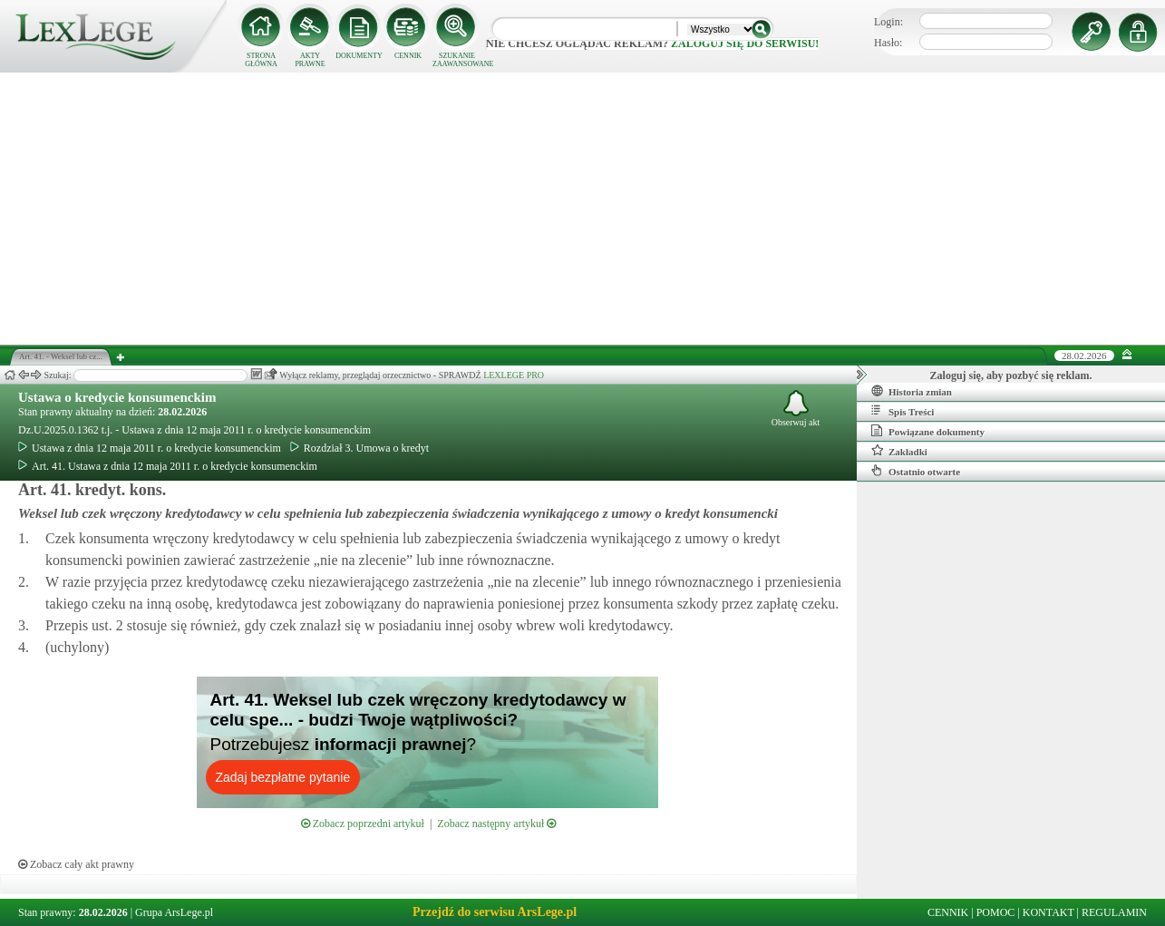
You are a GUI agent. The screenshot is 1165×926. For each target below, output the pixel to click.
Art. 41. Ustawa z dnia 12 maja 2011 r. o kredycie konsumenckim (167, 466)
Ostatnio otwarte (915, 470)
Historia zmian (911, 391)
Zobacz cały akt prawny (76, 864)
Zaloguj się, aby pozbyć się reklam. (1011, 375)
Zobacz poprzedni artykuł (362, 823)
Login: (888, 21)
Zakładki (899, 450)
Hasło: (888, 42)
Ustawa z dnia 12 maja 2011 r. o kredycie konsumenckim (149, 448)
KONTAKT (1048, 912)
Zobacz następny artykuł (496, 823)
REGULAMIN (1114, 912)
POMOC (995, 912)
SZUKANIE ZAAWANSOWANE (456, 60)
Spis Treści (902, 411)
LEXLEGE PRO (513, 375)
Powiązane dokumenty (928, 430)
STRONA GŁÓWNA (261, 60)
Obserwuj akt (796, 408)
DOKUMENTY (359, 56)
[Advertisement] (583, 209)
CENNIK (408, 56)
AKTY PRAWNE (310, 60)
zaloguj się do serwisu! (745, 43)
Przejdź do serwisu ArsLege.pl (495, 912)
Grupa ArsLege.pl (174, 912)
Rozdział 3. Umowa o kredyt (359, 448)
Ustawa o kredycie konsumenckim (117, 397)
